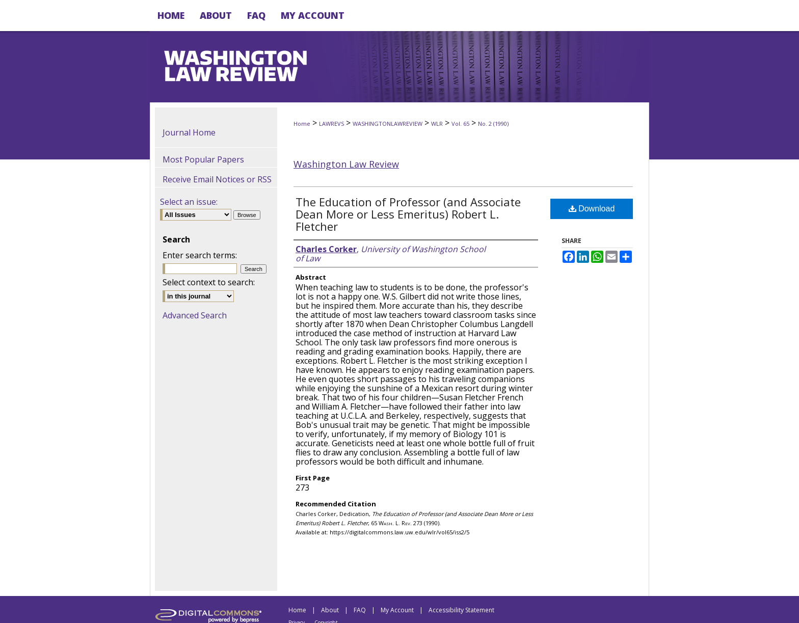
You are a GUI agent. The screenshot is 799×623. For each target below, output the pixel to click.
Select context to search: (209, 282)
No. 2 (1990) (493, 123)
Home (302, 123)
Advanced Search (195, 315)
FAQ (360, 610)
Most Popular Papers (203, 159)
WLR (437, 123)
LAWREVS (331, 123)
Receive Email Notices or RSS (217, 179)
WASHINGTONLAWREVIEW (387, 123)
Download (592, 208)
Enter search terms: (200, 255)
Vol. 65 (460, 123)
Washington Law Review (346, 164)
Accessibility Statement (461, 610)
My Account (397, 610)
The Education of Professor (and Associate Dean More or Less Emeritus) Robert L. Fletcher (408, 214)
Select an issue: (189, 201)
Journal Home (189, 132)
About (330, 610)
